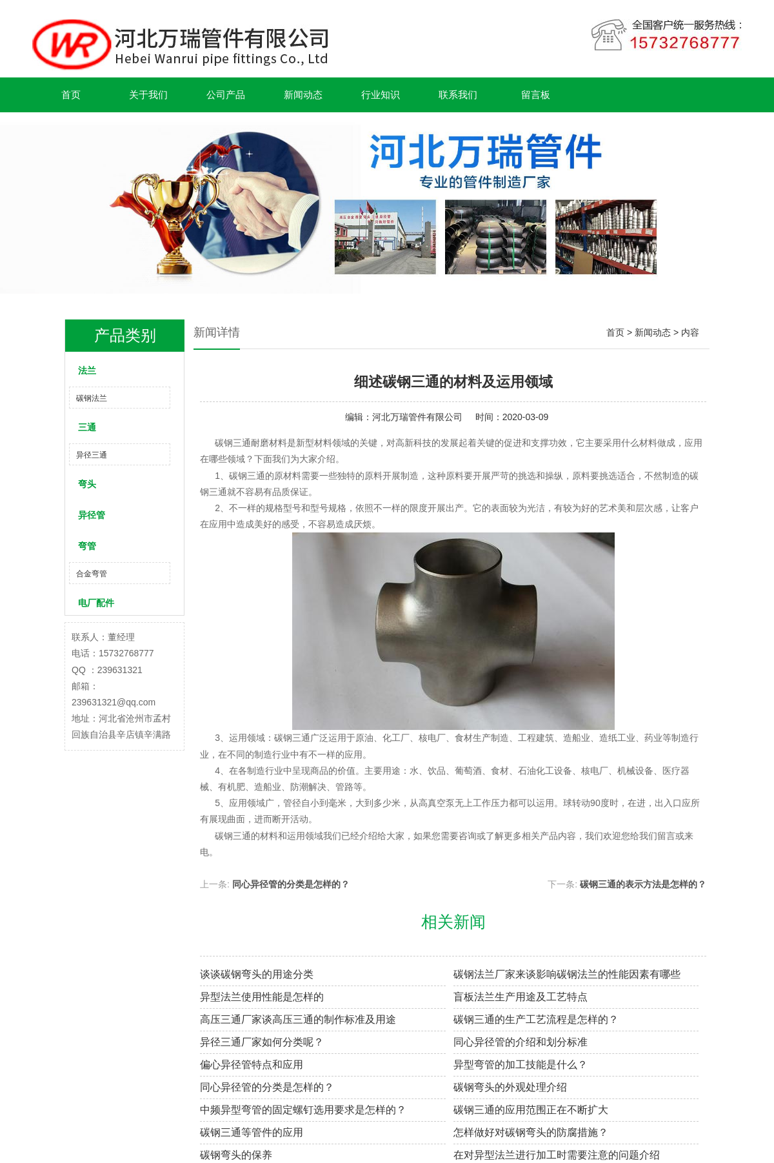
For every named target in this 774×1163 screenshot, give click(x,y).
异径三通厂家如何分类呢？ (262, 1042)
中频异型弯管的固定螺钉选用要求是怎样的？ (303, 1109)
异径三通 (91, 455)
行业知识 (380, 94)
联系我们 (458, 94)
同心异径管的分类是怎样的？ (291, 884)
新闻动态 (303, 94)
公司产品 (225, 94)
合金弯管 (91, 573)
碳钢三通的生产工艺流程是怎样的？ (536, 1019)
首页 (71, 94)
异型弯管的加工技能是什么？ (520, 1064)
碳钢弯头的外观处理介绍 (510, 1087)
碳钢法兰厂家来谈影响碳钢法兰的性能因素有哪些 (566, 974)
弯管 (87, 546)
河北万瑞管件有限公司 (417, 417)
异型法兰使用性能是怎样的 (262, 996)
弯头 (87, 484)
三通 (87, 427)
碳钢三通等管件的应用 (251, 1132)
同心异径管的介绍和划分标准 (520, 1042)
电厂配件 (96, 603)
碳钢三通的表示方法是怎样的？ (643, 884)
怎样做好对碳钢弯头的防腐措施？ (530, 1132)
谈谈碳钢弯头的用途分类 (256, 974)
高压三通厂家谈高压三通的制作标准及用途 (298, 1019)
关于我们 (148, 94)
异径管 (91, 515)
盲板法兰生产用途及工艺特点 (520, 996)
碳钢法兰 (91, 398)
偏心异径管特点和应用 (251, 1064)
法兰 (87, 370)
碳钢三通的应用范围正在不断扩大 (530, 1109)
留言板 (535, 94)
